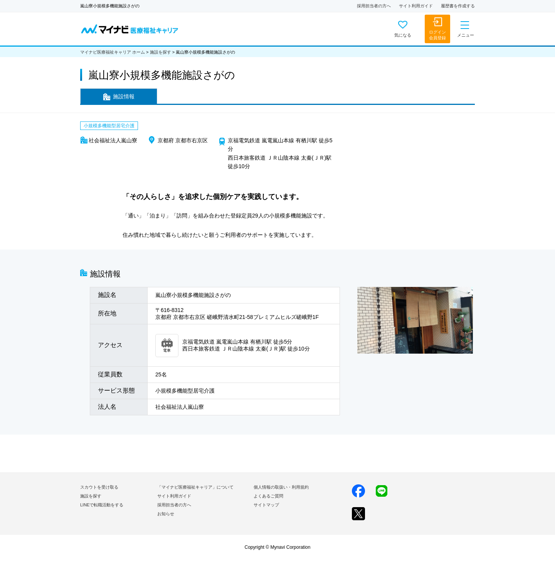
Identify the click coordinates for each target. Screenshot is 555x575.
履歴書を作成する (458, 5)
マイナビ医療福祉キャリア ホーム (112, 52)
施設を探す (160, 52)
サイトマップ (266, 504)
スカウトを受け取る (99, 487)
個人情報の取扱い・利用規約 (281, 487)
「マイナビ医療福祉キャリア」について (195, 487)
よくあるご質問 (268, 496)
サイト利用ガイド (416, 5)
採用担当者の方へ (374, 5)
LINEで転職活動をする (101, 504)
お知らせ (165, 513)
